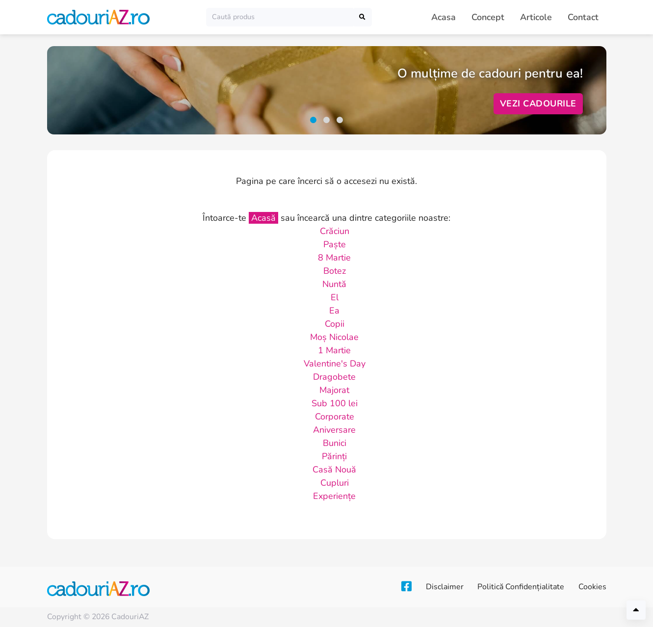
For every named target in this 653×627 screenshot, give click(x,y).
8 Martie (334, 257)
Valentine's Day (335, 363)
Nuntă (334, 284)
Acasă (263, 218)
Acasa (443, 17)
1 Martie (334, 350)
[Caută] (279, 17)
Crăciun (334, 231)
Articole (536, 17)
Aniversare (334, 430)
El (335, 297)
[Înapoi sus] (636, 610)
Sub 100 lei (335, 403)
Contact (583, 17)
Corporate (334, 416)
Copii (334, 324)
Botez (334, 271)
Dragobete (334, 377)
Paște (334, 244)
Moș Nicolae (334, 337)
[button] (313, 120)
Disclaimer (441, 586)
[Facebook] (401, 587)
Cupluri (334, 483)
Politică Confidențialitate (519, 586)
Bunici (334, 443)
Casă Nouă (334, 469)
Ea (334, 310)
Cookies (592, 586)
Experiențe (334, 496)
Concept (487, 17)
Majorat (334, 390)
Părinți (334, 456)
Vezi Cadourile (538, 103)
